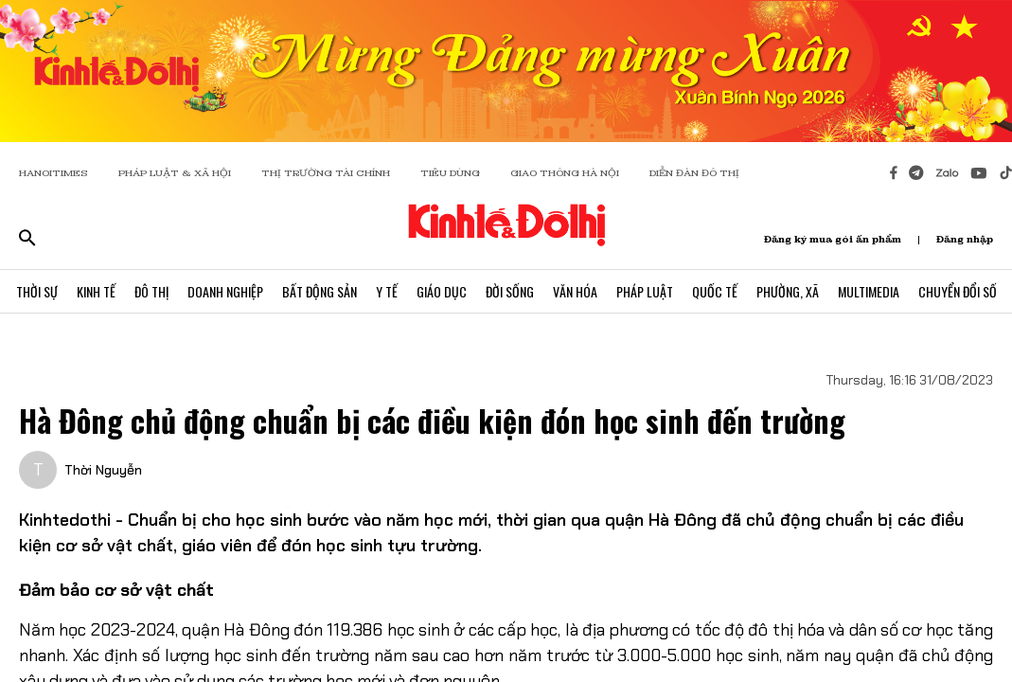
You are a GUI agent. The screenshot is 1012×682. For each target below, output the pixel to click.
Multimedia (868, 291)
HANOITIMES (53, 173)
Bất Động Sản (319, 291)
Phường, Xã (787, 291)
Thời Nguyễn (103, 469)
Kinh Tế (96, 291)
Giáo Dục (442, 291)
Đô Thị (151, 291)
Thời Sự (37, 291)
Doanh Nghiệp (225, 291)
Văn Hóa (575, 291)
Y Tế (387, 291)
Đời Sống (510, 291)
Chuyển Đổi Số (957, 291)
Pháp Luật (644, 291)
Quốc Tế (714, 291)
